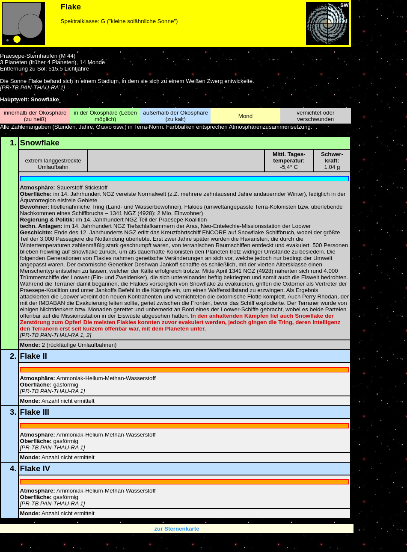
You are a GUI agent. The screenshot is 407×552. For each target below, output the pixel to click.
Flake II (33, 355)
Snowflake (39, 142)
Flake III (34, 411)
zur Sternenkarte (176, 528)
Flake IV (35, 468)
